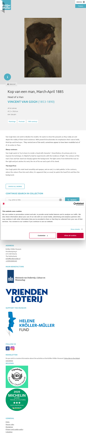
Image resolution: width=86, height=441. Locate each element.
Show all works (15, 186)
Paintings (12, 121)
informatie (6, 75)
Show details (75, 229)
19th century (32, 121)
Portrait (22, 121)
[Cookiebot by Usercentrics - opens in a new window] (75, 203)
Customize (43, 235)
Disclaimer (9, 427)
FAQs (7, 422)
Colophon (9, 432)
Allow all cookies (70, 235)
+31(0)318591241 (11, 261)
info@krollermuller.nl (13, 258)
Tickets (80, 6)
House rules (10, 424)
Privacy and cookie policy (14, 429)
